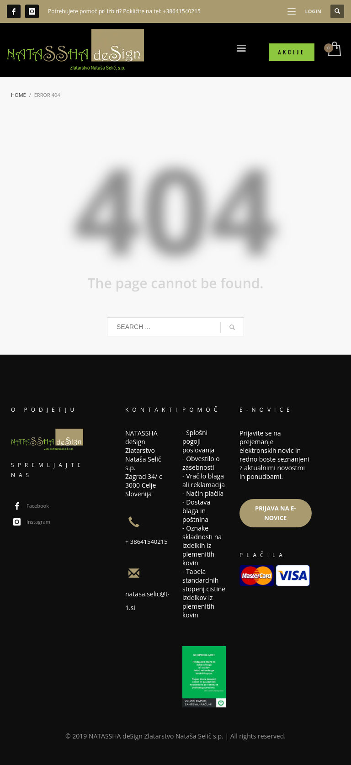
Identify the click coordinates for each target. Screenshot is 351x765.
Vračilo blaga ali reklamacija (203, 480)
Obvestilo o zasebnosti (201, 463)
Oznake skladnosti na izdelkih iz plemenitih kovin (202, 545)
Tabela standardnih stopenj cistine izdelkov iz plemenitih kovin (203, 593)
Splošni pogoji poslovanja (198, 441)
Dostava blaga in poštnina (196, 511)
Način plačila (204, 493)
